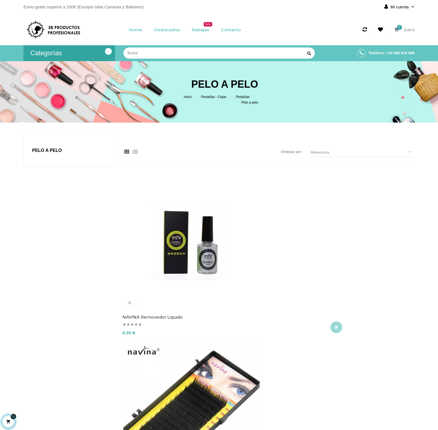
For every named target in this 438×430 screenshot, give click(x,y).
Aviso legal (185, 378)
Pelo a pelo (47, 150)
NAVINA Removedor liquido (153, 269)
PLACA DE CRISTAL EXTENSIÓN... (358, 269)
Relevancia (363, 152)
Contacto (186, 406)
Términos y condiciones (185, 387)
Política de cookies (186, 397)
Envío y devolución (186, 368)
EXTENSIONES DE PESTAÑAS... (255, 269)
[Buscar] (219, 53)
